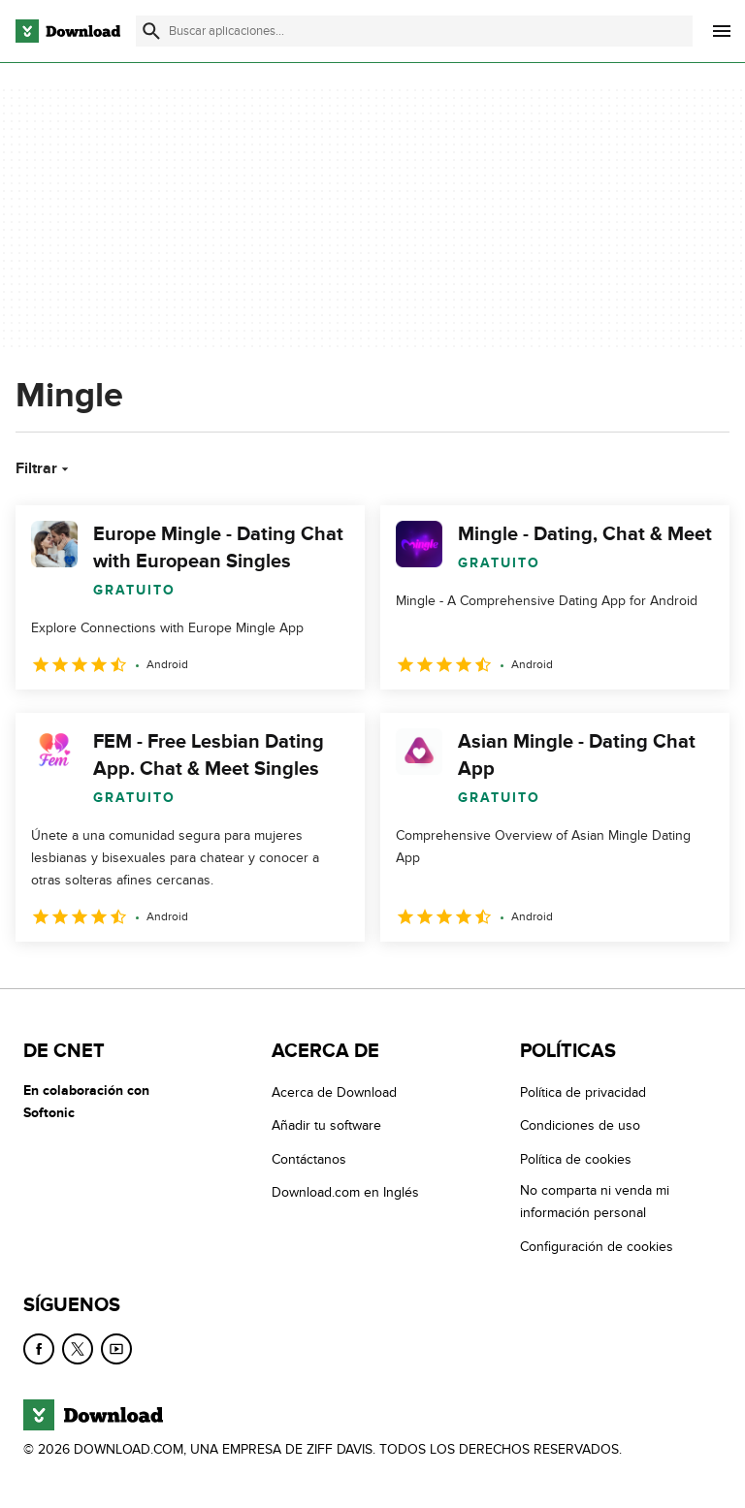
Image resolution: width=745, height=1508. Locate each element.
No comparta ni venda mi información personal (594, 1202)
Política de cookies (576, 1159)
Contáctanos (309, 1159)
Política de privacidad (583, 1092)
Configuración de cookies (596, 1246)
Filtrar (44, 468)
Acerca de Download (334, 1092)
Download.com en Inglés (345, 1193)
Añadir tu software (326, 1126)
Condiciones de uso (580, 1126)
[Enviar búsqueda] (151, 31)
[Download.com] (68, 31)
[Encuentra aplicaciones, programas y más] (414, 31)
